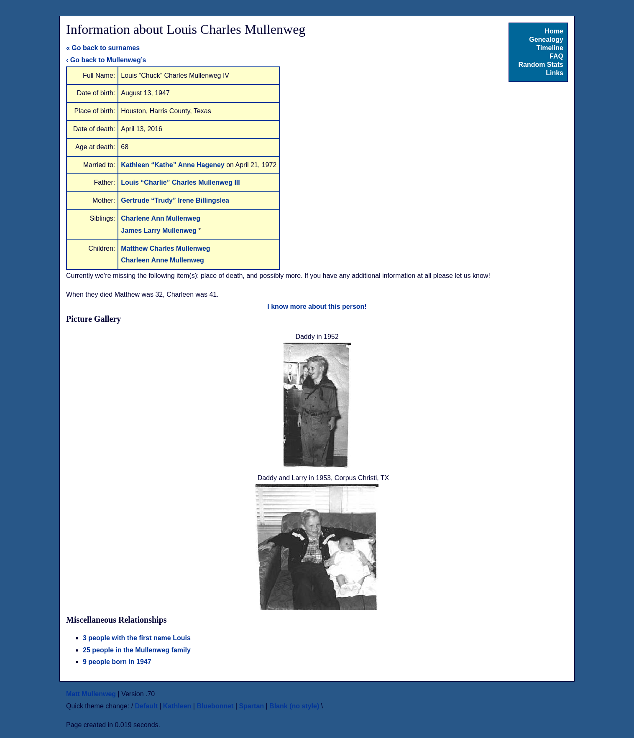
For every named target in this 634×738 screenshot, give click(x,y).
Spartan (251, 706)
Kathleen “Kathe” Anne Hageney (173, 164)
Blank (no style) (294, 706)
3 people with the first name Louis (137, 637)
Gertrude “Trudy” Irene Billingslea (175, 200)
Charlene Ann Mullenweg (160, 218)
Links (554, 72)
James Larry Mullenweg (159, 230)
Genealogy (546, 39)
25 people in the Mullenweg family (137, 650)
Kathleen (177, 706)
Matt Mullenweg (91, 693)
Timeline (549, 47)
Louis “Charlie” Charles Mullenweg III (180, 182)
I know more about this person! (316, 306)
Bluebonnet (215, 706)
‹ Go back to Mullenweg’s (106, 60)
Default (146, 706)
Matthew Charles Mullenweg (165, 248)
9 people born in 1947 (117, 661)
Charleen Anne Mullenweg (162, 260)
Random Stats (540, 64)
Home (554, 31)
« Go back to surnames (103, 47)
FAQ (556, 56)
